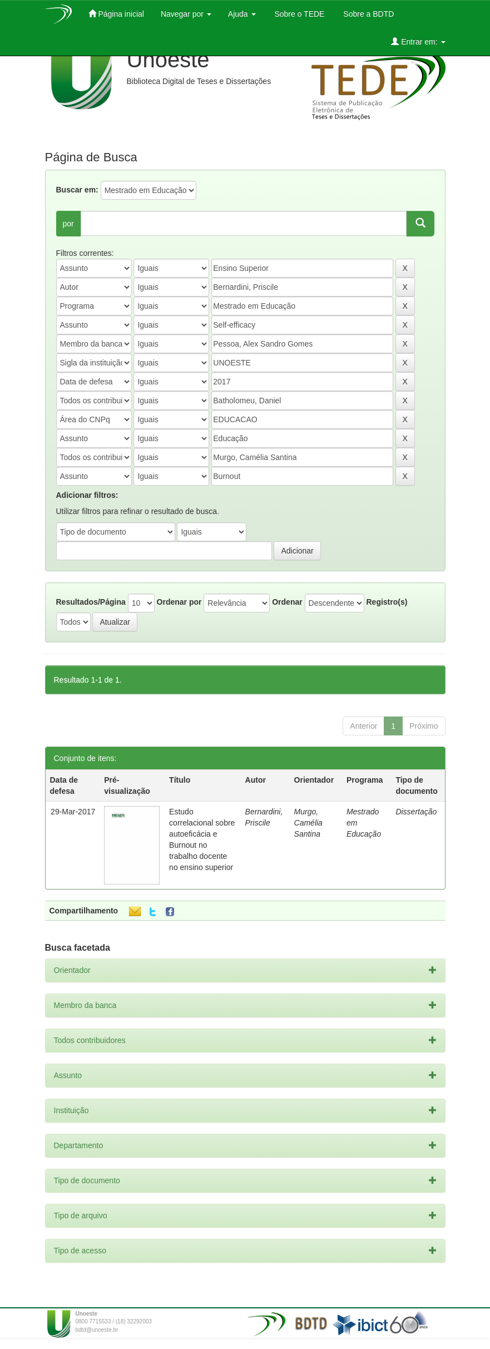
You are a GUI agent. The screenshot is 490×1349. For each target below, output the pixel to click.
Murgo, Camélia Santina (308, 822)
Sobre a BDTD (367, 13)
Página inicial (116, 13)
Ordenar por (179, 601)
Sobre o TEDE (299, 13)
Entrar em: (418, 41)
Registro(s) (386, 601)
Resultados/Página (91, 601)
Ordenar (287, 601)
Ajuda (242, 13)
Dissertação (416, 811)
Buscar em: (77, 189)
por (68, 223)
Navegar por (186, 13)
